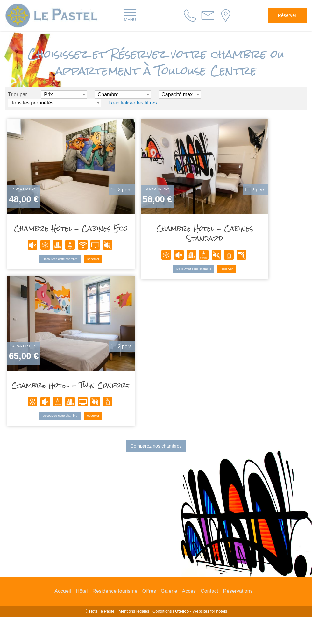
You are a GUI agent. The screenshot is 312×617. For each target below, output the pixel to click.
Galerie (169, 591)
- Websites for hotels (201, 611)
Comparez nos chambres (156, 445)
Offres (149, 591)
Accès (189, 591)
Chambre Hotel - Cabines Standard (205, 234)
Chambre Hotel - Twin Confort (71, 386)
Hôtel (82, 591)
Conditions (162, 611)
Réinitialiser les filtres (133, 102)
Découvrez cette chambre (60, 259)
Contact (209, 591)
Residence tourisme (114, 591)
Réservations (237, 591)
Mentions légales (134, 611)
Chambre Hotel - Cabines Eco (72, 229)
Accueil (62, 591)
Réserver (287, 15)
